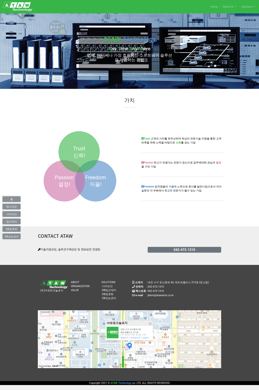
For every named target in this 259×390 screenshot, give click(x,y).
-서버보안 (107, 286)
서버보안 (11, 214)
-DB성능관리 (108, 298)
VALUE (75, 290)
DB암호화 (11, 229)
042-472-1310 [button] (184, 250)
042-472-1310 (156, 286)
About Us (228, 6)
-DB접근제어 (108, 290)
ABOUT (75, 282)
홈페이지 (125, 337)
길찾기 (146, 337)
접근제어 (11, 221)
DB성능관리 (12, 236)
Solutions (247, 6)
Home (214, 6)
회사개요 (11, 206)
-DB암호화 (107, 294)
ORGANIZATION (80, 286)
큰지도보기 (136, 337)
